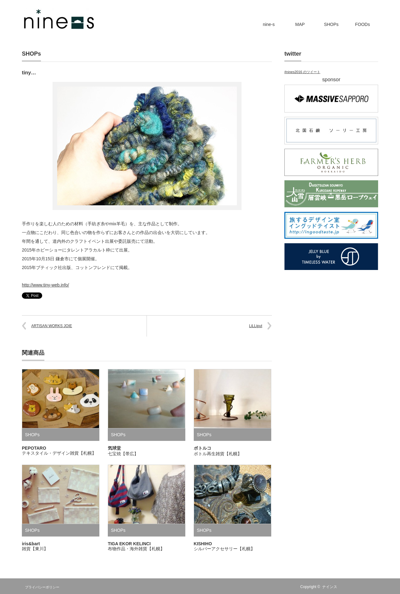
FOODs (362, 24)
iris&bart (35, 546)
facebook (365, 587)
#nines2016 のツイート (302, 72)
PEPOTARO (59, 451)
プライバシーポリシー (42, 587)
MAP (300, 24)
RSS (347, 587)
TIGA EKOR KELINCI (136, 546)
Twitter (356, 587)
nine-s (269, 24)
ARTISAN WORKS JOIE (51, 326)
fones (374, 587)
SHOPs (331, 24)
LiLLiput (255, 326)
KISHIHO (224, 546)
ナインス (329, 587)
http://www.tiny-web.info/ (45, 284)
